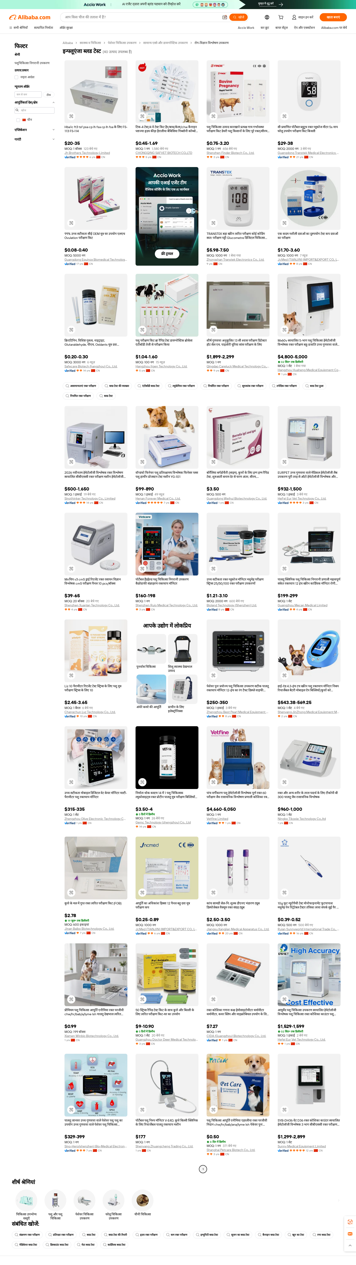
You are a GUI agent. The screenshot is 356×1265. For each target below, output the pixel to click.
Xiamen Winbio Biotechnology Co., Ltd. (91, 1036)
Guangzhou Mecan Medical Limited (302, 605)
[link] (350, 1222)
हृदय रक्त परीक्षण (147, 1235)
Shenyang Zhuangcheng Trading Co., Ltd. (164, 1146)
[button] (224, 17)
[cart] (281, 18)
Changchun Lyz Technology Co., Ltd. (90, 712)
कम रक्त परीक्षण (176, 1235)
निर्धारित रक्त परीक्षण (216, 386)
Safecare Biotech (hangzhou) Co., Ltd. (90, 366)
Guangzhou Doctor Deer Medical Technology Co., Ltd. (167, 1039)
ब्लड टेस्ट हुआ (314, 386)
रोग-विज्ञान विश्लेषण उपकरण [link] (212, 43)
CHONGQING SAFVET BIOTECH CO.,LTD (164, 153)
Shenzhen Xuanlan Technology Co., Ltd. (92, 605)
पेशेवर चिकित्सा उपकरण (122, 43)
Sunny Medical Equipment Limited (302, 1146)
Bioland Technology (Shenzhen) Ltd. (232, 605)
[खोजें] (238, 17)
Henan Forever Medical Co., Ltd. (158, 498)
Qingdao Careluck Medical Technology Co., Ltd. (238, 366)
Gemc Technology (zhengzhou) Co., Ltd (163, 822)
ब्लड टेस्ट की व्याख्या (117, 386)
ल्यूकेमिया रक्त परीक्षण (181, 386)
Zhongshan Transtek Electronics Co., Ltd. (235, 259)
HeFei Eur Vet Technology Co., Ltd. (302, 498)
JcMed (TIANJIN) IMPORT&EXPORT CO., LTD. (309, 259)
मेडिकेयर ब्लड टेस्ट (26, 1245)
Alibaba (68, 43)
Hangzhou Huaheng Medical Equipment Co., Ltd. (309, 370)
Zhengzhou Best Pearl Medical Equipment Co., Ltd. (238, 712)
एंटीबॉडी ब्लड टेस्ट (148, 386)
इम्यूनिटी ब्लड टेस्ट (207, 1235)
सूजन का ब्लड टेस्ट (238, 1235)
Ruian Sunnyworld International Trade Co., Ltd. (309, 929)
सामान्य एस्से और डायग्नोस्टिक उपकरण (165, 43)
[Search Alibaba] (141, 17)
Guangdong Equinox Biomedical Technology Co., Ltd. (95, 259)
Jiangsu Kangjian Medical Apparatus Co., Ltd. (238, 929)
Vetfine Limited (217, 819)
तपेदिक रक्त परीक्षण (284, 386)
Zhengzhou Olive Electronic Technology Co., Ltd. (95, 819)
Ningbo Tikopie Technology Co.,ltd (302, 819)
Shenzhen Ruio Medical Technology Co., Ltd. (167, 605)
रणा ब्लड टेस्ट (321, 1235)
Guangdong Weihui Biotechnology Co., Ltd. (237, 498)
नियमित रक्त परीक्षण (78, 396)
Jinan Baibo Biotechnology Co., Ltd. (89, 928)
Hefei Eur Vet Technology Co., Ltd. (302, 1039)
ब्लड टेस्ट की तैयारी (115, 1235)
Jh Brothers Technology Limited (87, 153)
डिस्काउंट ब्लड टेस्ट (57, 1245)
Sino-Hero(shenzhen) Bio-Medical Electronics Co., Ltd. (95, 1146)
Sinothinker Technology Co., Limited (89, 498)
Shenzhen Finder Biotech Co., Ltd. (230, 153)
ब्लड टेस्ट (106, 396)
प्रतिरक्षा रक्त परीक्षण (61, 1235)
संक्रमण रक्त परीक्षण (27, 1235)
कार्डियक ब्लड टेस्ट (114, 1245)
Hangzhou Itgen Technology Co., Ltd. (161, 366)
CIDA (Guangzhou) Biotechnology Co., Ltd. (236, 1036)
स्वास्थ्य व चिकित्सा (90, 43)
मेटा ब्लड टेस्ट (85, 1245)
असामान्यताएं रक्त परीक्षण (81, 386)
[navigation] (34, 606)
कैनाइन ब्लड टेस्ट (268, 1235)
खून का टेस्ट (296, 1235)
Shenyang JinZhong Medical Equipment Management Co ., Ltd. (309, 712)
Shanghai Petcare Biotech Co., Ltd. (231, 1150)
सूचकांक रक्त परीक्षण (250, 386)
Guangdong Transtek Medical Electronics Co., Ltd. (309, 153)
